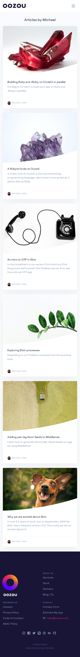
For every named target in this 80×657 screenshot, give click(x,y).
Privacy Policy (11, 613)
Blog (45, 595)
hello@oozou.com (57, 618)
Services (48, 578)
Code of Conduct (13, 618)
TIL (52, 595)
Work (46, 583)
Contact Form (51, 607)
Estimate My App (53, 613)
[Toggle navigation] (73, 6)
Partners (48, 589)
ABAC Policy (10, 624)
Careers (8, 607)
